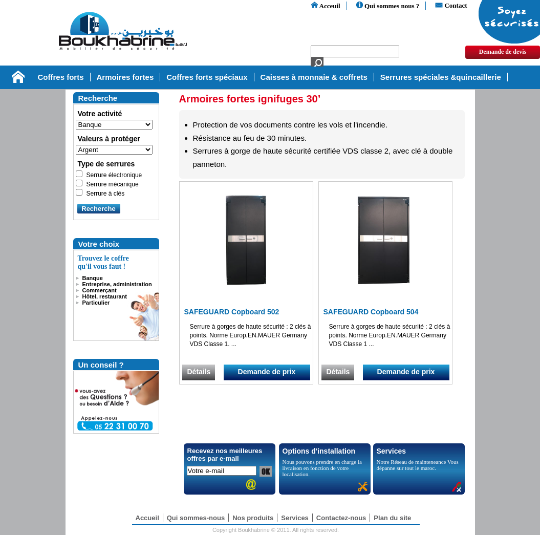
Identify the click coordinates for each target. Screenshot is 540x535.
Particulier (96, 302)
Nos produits (252, 518)
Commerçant (99, 290)
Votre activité (100, 114)
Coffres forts (61, 77)
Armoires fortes (125, 77)
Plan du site (392, 518)
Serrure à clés (106, 193)
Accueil (147, 518)
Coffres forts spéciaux (206, 77)
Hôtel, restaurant (104, 296)
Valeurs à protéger (109, 139)
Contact (451, 5)
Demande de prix (267, 372)
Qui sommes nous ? (388, 6)
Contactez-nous (341, 518)
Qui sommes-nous (196, 518)
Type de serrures (106, 164)
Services (295, 518)
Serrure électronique (114, 175)
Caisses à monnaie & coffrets (314, 77)
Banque (92, 278)
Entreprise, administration (117, 284)
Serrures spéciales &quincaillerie (440, 77)
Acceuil (325, 6)
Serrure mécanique (113, 184)
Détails (199, 372)
